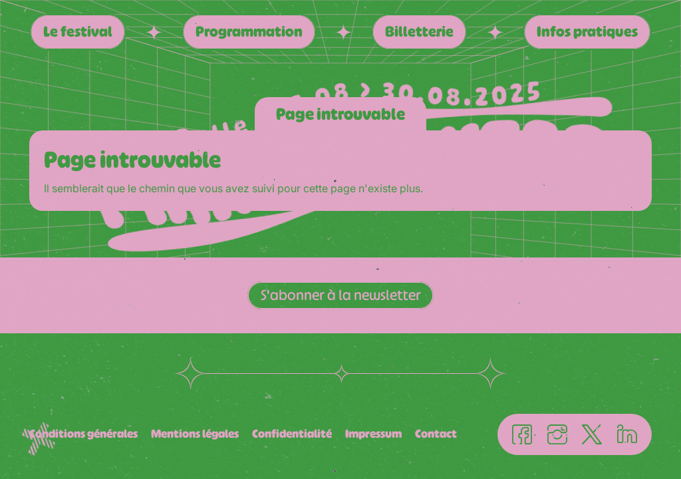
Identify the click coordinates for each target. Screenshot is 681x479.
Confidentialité (292, 433)
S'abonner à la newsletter (341, 295)
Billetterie (419, 31)
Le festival (77, 31)
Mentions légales (195, 433)
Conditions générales (83, 433)
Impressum (373, 433)
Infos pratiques (587, 31)
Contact (436, 433)
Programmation (249, 31)
